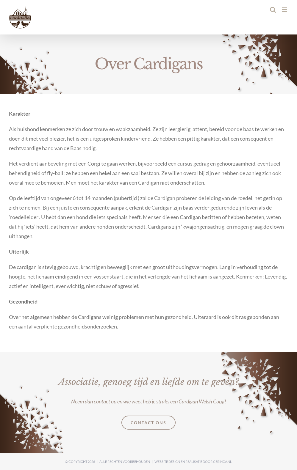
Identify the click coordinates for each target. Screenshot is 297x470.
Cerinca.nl (222, 461)
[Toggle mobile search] (273, 10)
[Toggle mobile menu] (285, 10)
